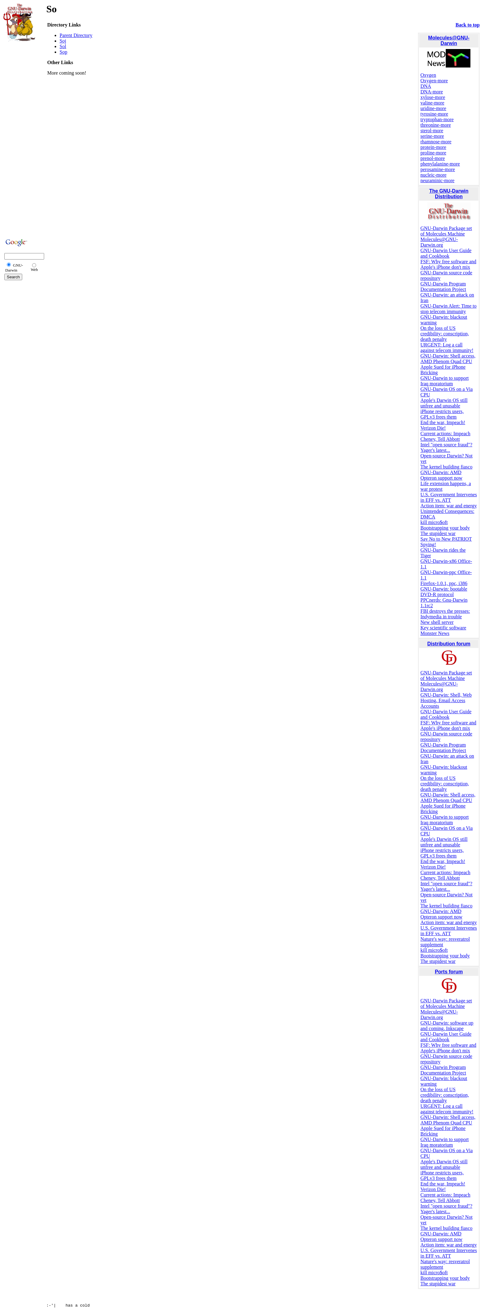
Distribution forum (448, 643)
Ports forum (449, 971)
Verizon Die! (433, 428)
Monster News (434, 633)
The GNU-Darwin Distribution (448, 193)
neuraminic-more (437, 180)
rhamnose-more (435, 141)
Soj (63, 40)
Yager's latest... (435, 450)
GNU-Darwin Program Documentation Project (443, 286)
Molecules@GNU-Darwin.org (439, 242)
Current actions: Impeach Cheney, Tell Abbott (445, 436)
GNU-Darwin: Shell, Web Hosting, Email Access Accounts (446, 700)
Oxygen (428, 75)
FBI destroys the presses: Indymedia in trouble (445, 613)
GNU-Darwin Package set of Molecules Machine (446, 231)
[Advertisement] (21, 139)
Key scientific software (443, 627)
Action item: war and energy (448, 505)
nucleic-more (433, 175)
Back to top (468, 24)
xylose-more (432, 97)
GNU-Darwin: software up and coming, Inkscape (447, 1025)
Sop (63, 52)
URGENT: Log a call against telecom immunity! (447, 347)
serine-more (432, 136)
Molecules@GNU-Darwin (448, 40)
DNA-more (431, 91)
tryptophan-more (437, 119)
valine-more (432, 102)
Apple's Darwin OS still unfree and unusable (444, 403)
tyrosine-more (434, 114)
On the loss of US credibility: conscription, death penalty (444, 333)
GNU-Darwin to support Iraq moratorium (444, 380)
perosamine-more (437, 169)
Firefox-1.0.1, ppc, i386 (443, 583)
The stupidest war (438, 533)
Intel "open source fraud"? (446, 444)
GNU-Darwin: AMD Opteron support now (441, 475)
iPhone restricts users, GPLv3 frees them (442, 414)
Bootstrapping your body (445, 527)
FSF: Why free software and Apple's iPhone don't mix (448, 264)
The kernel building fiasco (446, 466)
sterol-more (431, 130)
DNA (425, 86)
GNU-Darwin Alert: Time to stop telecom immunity (448, 308)
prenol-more (432, 158)
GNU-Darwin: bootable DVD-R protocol (443, 591)
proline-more (433, 152)
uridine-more (433, 108)
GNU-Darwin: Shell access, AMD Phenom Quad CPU (447, 358)
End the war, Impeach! (442, 422)
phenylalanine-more (440, 163)
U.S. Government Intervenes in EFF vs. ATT (448, 497)
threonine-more (435, 125)
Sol (63, 46)
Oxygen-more (434, 80)
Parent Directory (76, 35)
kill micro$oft (434, 522)
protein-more (433, 147)
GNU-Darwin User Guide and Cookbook (445, 253)
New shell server (437, 622)
